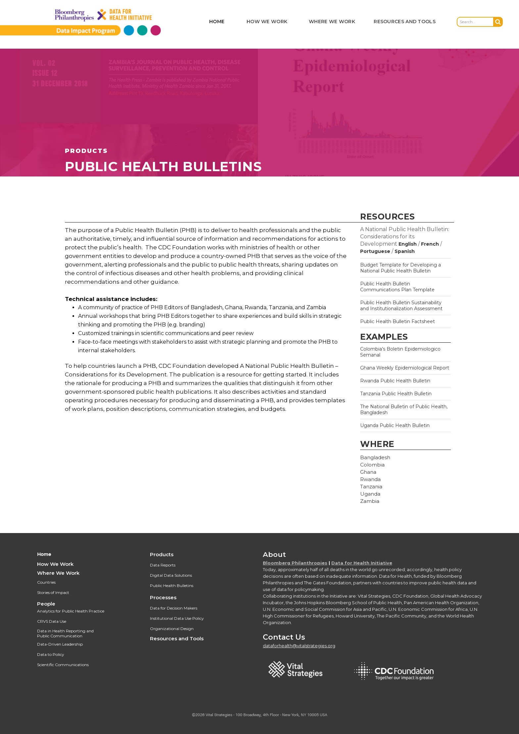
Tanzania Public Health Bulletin (396, 394)
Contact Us (284, 637)
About (274, 554)
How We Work (55, 564)
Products (161, 554)
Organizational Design (172, 628)
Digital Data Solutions (171, 575)
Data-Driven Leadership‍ (60, 644)
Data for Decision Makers (173, 608)
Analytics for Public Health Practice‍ (70, 611)
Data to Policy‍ (50, 654)
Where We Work (58, 573)
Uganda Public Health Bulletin (395, 425)
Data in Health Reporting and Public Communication (65, 633)
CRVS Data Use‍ (51, 621)
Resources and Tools (177, 638)
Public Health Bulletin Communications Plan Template (397, 287)
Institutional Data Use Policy (177, 618)
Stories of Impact (53, 592)
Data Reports (162, 565)
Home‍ (44, 554)
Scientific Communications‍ (63, 664)
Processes (163, 597)
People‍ (46, 604)
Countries (46, 582)
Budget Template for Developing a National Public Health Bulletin (400, 268)
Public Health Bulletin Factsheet (397, 321)
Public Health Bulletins (171, 585)
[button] (267, 22)
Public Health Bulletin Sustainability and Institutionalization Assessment (401, 306)
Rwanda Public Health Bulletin (395, 381)
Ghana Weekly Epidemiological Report (404, 368)
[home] (91, 21)
